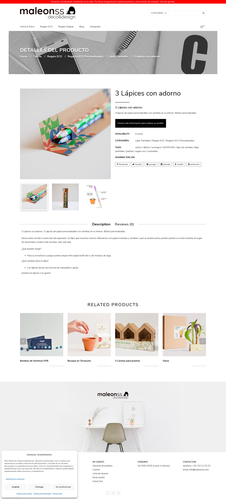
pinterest (193, 162)
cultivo (138, 146)
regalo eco (140, 149)
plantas (129, 149)
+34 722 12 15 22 (201, 464)
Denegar (39, 486)
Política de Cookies (24, 493)
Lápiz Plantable (118, 55)
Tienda (37, 55)
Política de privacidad (42, 493)
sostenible (152, 149)
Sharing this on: (125, 155)
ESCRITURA (169, 146)
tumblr (179, 162)
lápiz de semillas (185, 146)
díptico (146, 146)
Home (23, 55)
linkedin (166, 162)
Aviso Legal (57, 493)
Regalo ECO (46, 25)
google (151, 162)
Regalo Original (66, 25)
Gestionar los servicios (15, 479)
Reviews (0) (124, 222)
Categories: (122, 139)
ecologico (156, 146)
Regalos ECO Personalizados (85, 55)
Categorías (95, 25)
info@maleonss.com (199, 468)
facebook (122, 162)
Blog (81, 25)
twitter (137, 162)
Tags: (118, 146)
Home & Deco (27, 25)
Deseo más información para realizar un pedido (141, 121)
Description (101, 222)
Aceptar (15, 486)
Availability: (122, 132)
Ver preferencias (63, 486)
